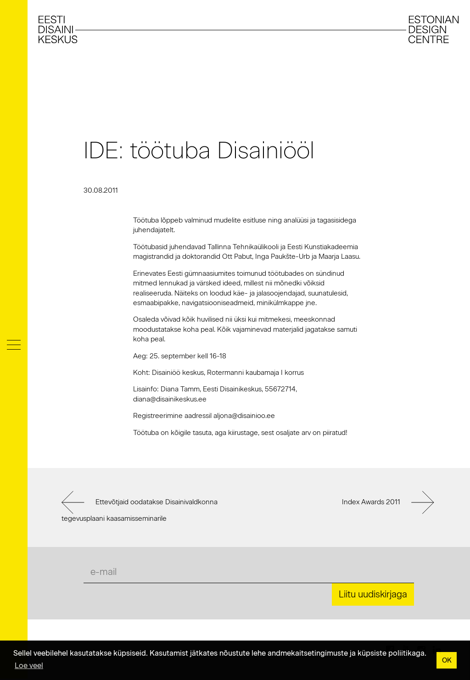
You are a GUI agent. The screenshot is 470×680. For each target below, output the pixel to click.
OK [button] (447, 660)
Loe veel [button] (29, 665)
